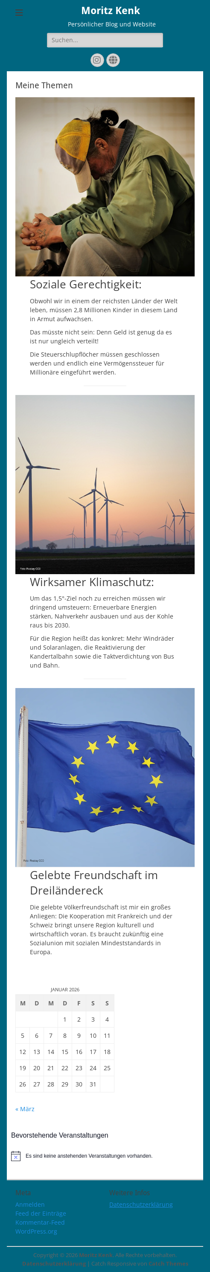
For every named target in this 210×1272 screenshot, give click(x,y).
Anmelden (30, 1204)
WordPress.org (36, 1231)
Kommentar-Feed (40, 1222)
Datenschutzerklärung (141, 1204)
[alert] (105, 1156)
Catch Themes (168, 1263)
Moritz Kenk (110, 11)
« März (25, 1109)
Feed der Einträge (40, 1213)
